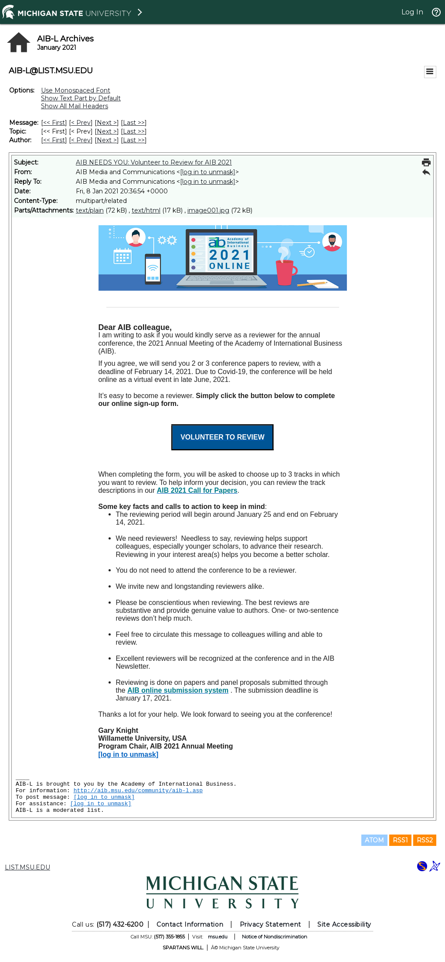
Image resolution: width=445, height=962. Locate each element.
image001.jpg (208, 210)
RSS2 (425, 840)
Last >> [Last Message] (134, 123)
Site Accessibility (344, 924)
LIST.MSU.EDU (27, 867)
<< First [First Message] (54, 123)
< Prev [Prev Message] (81, 123)
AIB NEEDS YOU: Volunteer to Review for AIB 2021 (154, 162)
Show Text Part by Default (81, 98)
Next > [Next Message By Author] (107, 140)
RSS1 (400, 840)
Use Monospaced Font (75, 90)
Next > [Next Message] (107, 123)
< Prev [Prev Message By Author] (81, 140)
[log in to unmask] (207, 172)
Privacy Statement (270, 924)
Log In (412, 12)
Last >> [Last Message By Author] (134, 140)
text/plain (90, 210)
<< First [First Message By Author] (54, 140)
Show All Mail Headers (74, 106)
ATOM (374, 840)
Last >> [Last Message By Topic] (134, 131)
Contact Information (189, 924)
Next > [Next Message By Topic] (107, 131)
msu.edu (218, 937)
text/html (146, 210)
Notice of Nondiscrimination (274, 937)
